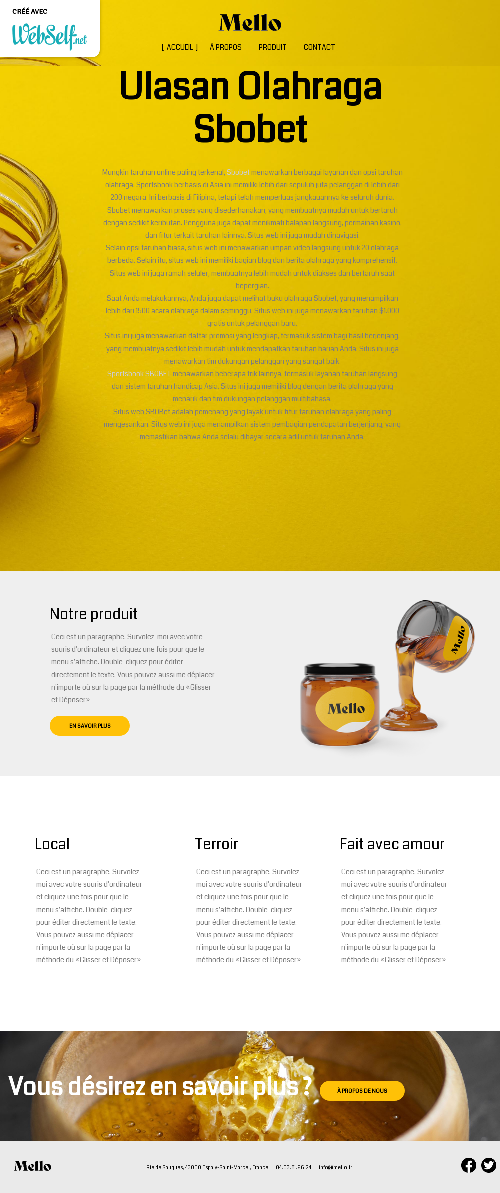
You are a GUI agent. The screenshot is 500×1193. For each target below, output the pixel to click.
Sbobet (239, 172)
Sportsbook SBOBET (140, 374)
